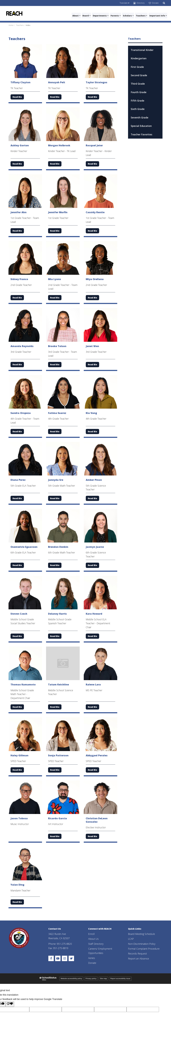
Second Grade (139, 75)
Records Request (137, 953)
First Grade (137, 66)
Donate (92, 962)
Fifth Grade (137, 100)
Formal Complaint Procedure (144, 948)
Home (11, 25)
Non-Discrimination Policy (142, 943)
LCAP (131, 938)
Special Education (141, 125)
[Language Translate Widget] (124, 3)
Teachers (20, 25)
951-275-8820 (64, 943)
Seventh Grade (139, 117)
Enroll (91, 933)
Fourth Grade (138, 92)
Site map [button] (103, 978)
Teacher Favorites (141, 134)
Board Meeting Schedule (141, 933)
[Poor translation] (10, 1004)
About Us (93, 938)
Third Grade (138, 83)
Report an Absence (138, 958)
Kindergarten (138, 58)
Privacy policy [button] (91, 978)
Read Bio (17, 97)
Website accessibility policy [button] (71, 978)
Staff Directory (96, 943)
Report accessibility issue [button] (120, 978)
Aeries (91, 957)
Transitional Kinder (142, 49)
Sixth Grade (138, 109)
